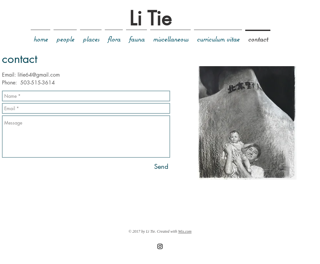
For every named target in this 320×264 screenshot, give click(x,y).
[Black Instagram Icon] (160, 246)
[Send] (161, 166)
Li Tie (150, 18)
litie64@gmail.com (39, 74)
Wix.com (185, 231)
